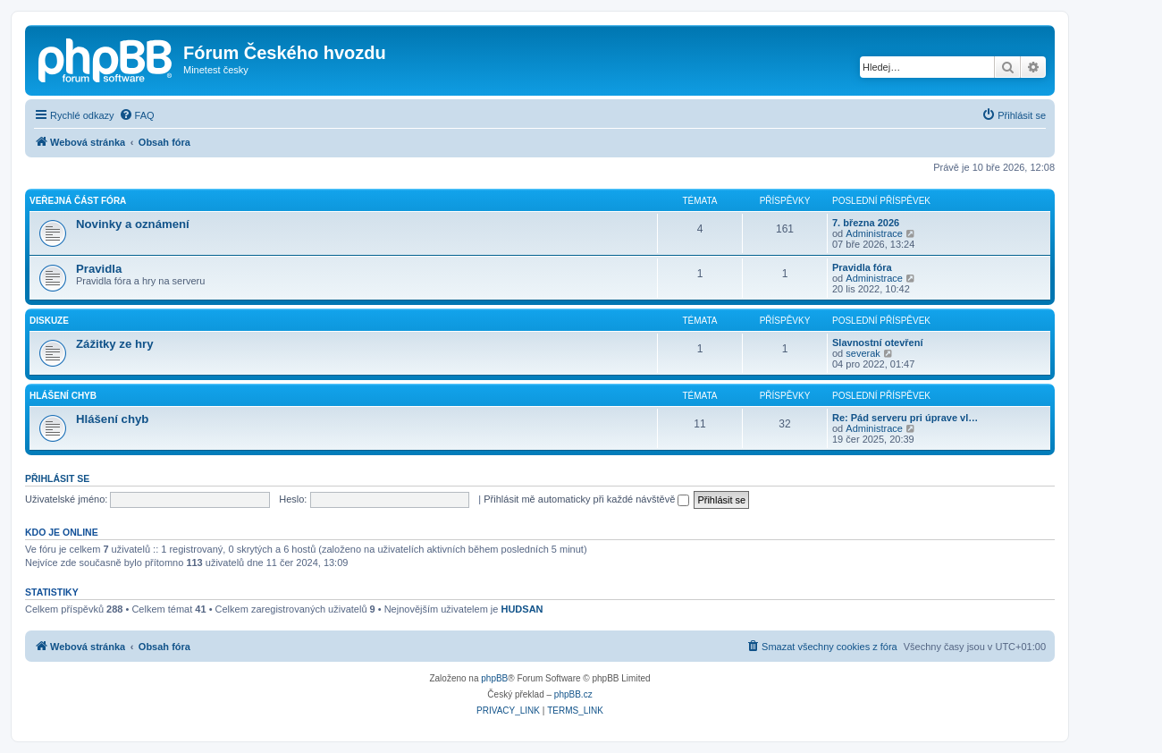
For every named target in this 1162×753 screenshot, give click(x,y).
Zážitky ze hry (115, 344)
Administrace (874, 233)
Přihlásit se (57, 478)
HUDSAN (522, 609)
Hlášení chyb (63, 396)
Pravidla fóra (862, 267)
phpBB (494, 678)
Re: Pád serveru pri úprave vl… (905, 417)
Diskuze (49, 321)
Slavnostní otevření (877, 342)
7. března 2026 (865, 222)
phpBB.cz (573, 694)
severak (863, 353)
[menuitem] (137, 115)
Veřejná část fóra (77, 201)
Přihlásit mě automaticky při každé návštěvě (586, 499)
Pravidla (99, 268)
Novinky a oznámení (132, 224)
